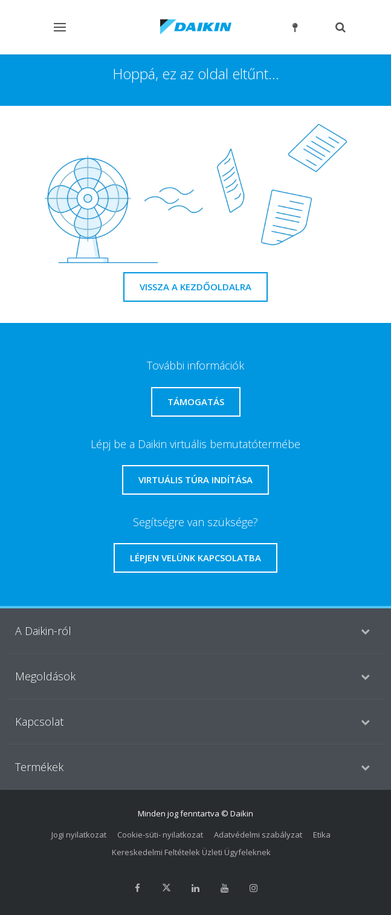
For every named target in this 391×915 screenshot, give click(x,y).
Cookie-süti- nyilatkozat (160, 834)
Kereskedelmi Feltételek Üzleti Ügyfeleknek (191, 852)
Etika (322, 834)
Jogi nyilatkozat (78, 834)
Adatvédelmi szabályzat (258, 834)
